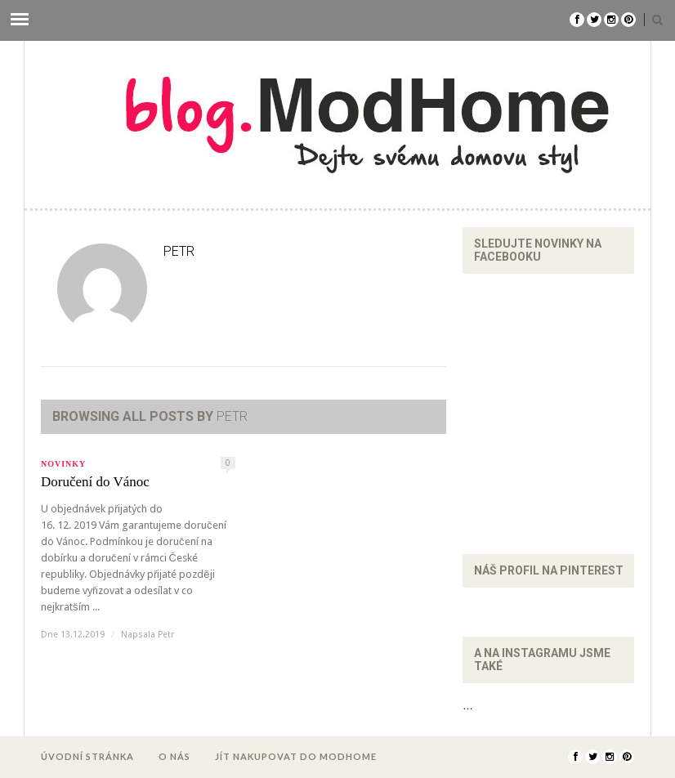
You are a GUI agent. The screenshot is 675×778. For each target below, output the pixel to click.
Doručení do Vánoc (95, 482)
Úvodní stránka (87, 756)
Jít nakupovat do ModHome (296, 756)
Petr (166, 634)
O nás (174, 756)
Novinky (63, 463)
